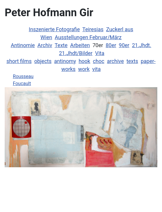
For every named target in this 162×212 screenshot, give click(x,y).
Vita (99, 53)
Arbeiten (80, 45)
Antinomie (23, 45)
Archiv (45, 45)
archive (115, 61)
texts (132, 61)
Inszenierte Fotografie (54, 29)
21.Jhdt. (141, 45)
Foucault (22, 83)
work (84, 69)
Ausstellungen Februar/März (88, 37)
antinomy (65, 61)
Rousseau (23, 76)
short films (19, 61)
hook (84, 61)
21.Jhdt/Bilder (75, 53)
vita (96, 69)
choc (98, 61)
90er (124, 45)
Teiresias (93, 29)
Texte (61, 45)
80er (111, 45)
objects (43, 61)
